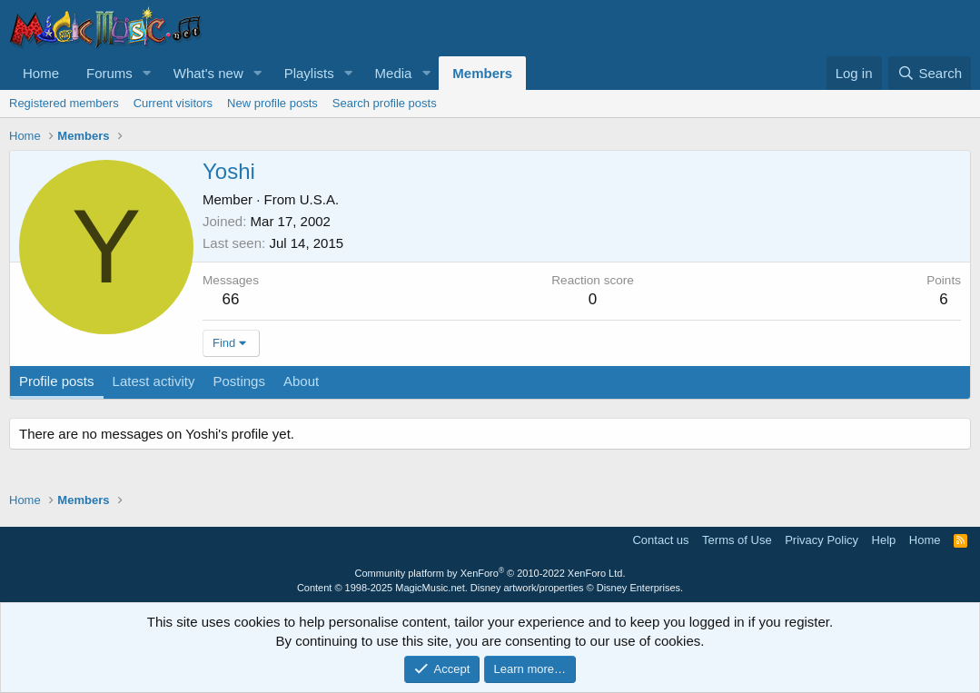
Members (482, 73)
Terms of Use (737, 540)
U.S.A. (319, 199)
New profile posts (272, 103)
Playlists (309, 73)
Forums (109, 73)
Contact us (660, 540)
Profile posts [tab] (56, 381)
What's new (208, 73)
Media (393, 73)
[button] (147, 73)
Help (884, 540)
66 (231, 299)
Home (41, 73)
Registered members (64, 103)
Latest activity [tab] (154, 381)
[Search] (929, 73)
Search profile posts (384, 103)
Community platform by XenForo (490, 573)
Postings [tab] (239, 381)
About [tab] (301, 381)
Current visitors (173, 103)
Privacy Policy (821, 540)
